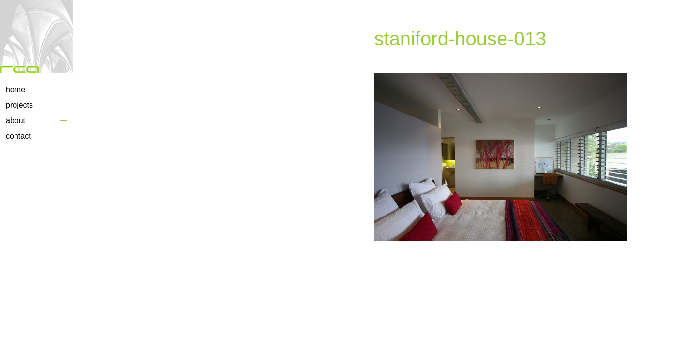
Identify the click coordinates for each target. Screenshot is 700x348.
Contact (18, 136)
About (15, 120)
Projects (19, 105)
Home (15, 90)
